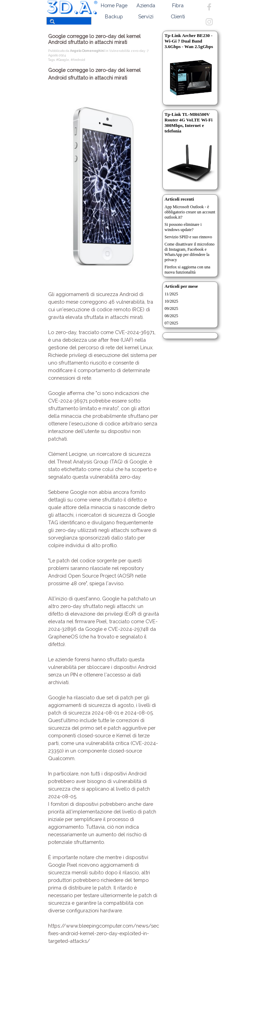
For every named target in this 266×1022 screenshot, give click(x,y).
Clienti (178, 16)
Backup (114, 16)
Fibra (178, 5)
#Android (78, 60)
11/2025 (171, 294)
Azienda (145, 5)
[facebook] (209, 7)
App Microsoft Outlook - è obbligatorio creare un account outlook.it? (190, 212)
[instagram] (209, 22)
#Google (62, 60)
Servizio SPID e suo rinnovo (188, 236)
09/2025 (171, 308)
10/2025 (171, 301)
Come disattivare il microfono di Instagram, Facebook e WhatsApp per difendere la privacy (189, 252)
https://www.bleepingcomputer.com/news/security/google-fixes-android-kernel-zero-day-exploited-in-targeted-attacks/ (119, 933)
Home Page (114, 5)
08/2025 (171, 315)
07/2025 (171, 323)
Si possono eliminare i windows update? (183, 227)
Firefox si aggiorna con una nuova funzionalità (187, 270)
